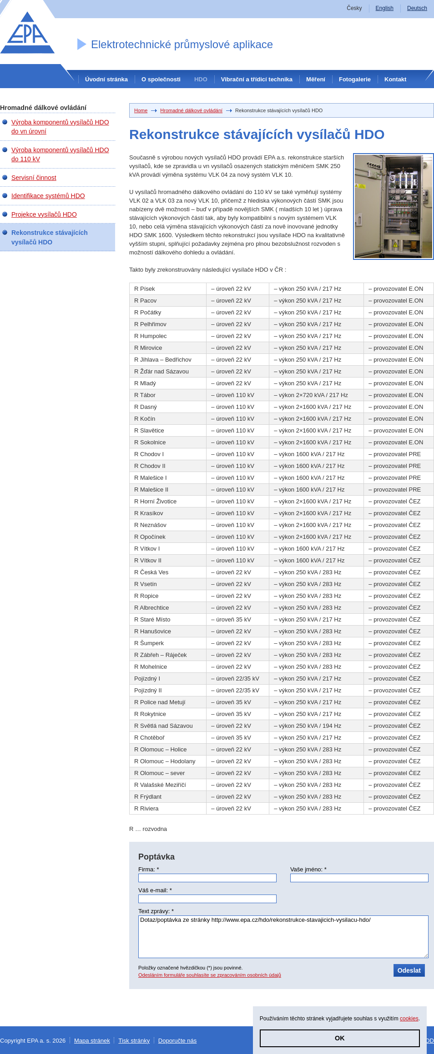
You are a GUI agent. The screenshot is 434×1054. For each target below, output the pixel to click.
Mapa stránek (92, 1040)
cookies (409, 1018)
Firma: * (148, 869)
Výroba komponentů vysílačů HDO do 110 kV (60, 154)
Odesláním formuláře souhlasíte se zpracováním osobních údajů (209, 975)
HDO (200, 79)
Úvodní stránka (106, 79)
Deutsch (417, 8)
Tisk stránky (134, 1040)
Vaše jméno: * (308, 869)
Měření (315, 79)
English (385, 8)
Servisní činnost (33, 177)
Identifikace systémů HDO (48, 195)
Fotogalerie (355, 79)
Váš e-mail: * (155, 890)
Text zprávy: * (156, 911)
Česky (354, 8)
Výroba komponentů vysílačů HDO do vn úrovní (60, 127)
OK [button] (340, 1038)
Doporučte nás (177, 1040)
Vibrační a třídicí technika (257, 79)
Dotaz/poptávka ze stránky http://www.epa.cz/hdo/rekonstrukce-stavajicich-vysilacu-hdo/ (283, 936)
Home (140, 110)
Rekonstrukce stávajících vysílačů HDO (49, 237)
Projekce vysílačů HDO (44, 214)
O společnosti (161, 79)
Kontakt (395, 79)
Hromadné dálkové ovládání (191, 110)
